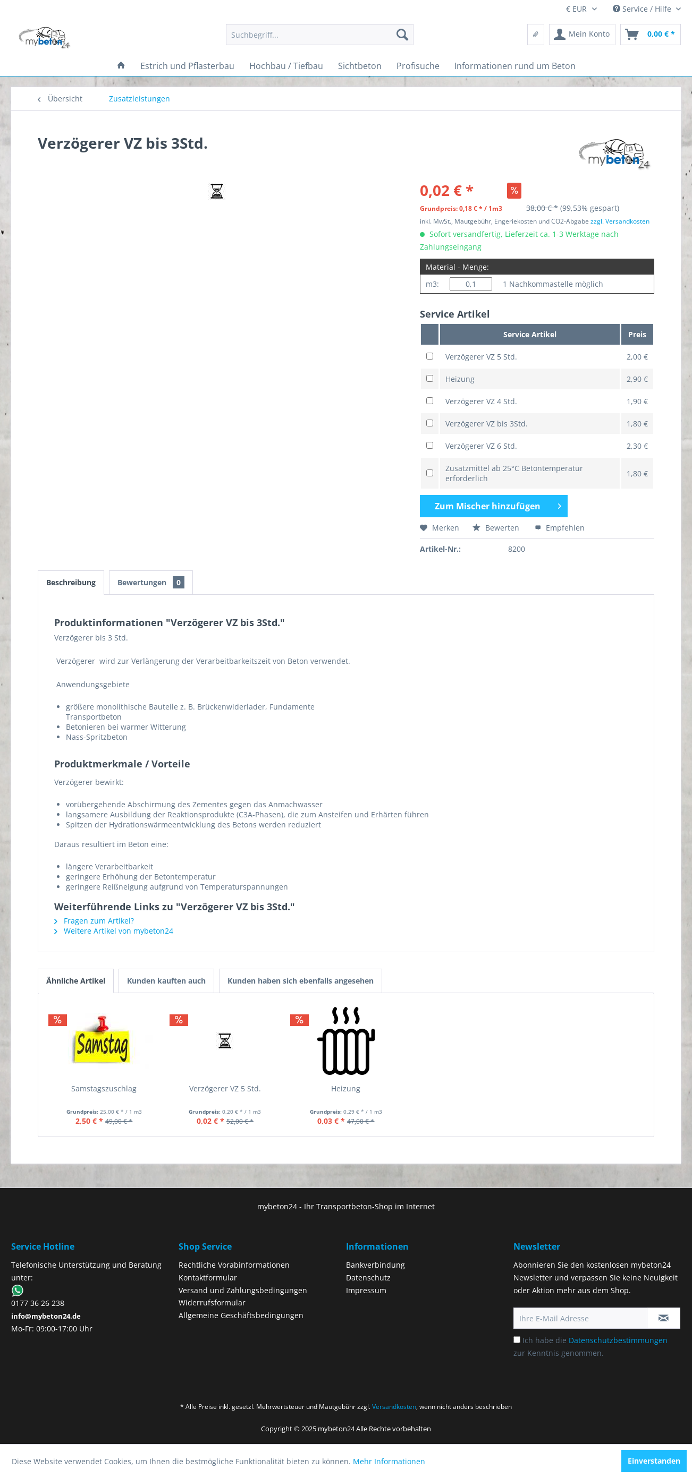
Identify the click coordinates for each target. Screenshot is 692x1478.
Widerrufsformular (212, 1302)
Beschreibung (71, 582)
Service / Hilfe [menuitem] (643, 9)
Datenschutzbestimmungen (618, 1340)
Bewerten (496, 528)
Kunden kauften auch (166, 981)
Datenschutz (368, 1277)
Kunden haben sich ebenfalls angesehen (300, 981)
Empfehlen (560, 528)
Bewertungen (150, 582)
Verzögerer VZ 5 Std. (225, 1088)
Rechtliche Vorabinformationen (234, 1265)
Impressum (366, 1290)
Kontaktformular (208, 1277)
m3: (432, 284)
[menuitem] (319, 34)
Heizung (345, 1088)
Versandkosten (394, 1406)
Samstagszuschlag (104, 1088)
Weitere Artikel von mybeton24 (113, 931)
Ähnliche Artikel (75, 981)
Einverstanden (654, 1461)
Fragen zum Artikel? (94, 921)
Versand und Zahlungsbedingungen (243, 1290)
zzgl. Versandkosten (619, 221)
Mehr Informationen (389, 1461)
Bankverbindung (375, 1265)
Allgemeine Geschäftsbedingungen (241, 1315)
